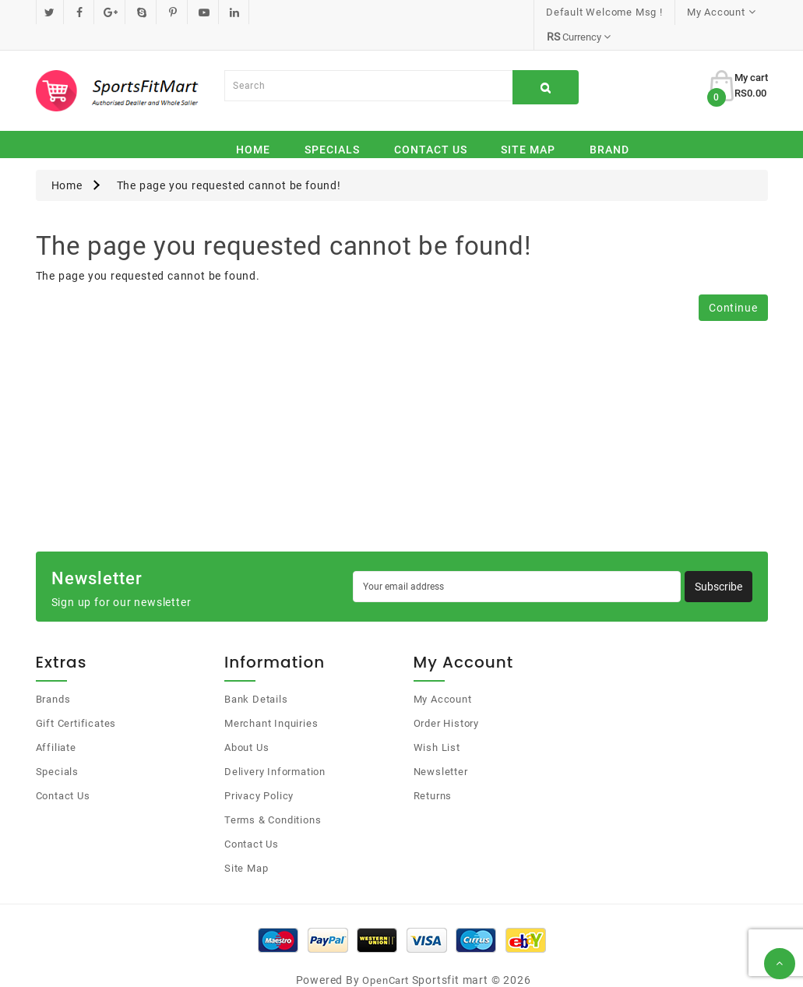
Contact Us (430, 124)
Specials (332, 124)
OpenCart (385, 955)
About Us (246, 722)
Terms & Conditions (272, 795)
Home (253, 124)
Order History (446, 698)
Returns (433, 771)
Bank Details (256, 674)
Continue (733, 283)
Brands (53, 674)
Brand (609, 124)
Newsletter (441, 747)
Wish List (437, 722)
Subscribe (718, 561)
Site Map (528, 124)
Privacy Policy (259, 771)
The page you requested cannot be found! (229, 160)
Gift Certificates (76, 698)
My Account (443, 674)
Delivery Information (275, 747)
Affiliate (56, 722)
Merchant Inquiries (271, 698)
